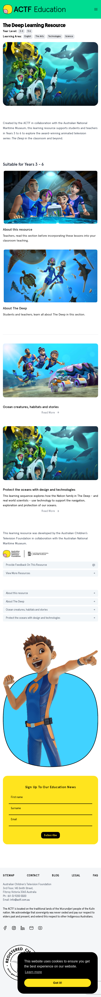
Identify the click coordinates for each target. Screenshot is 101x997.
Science (69, 36)
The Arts (39, 36)
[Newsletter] (31, 928)
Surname (16, 808)
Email (14, 819)
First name (17, 797)
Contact (33, 875)
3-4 (21, 31)
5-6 (29, 31)
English (27, 36)
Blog (55, 875)
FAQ (95, 875)
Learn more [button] (33, 972)
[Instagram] (14, 928)
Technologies (54, 36)
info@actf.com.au (20, 899)
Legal (76, 875)
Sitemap (8, 875)
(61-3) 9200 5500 (17, 896)
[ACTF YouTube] (40, 928)
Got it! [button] (57, 982)
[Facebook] (5, 928)
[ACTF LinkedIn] (22, 928)
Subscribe (50, 835)
